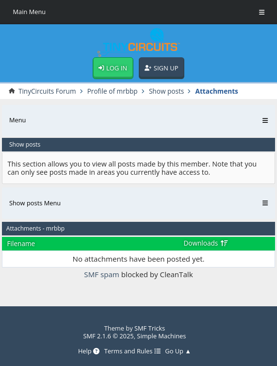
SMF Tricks (149, 328)
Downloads (205, 243)
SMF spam (101, 274)
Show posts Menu (35, 203)
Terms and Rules (132, 351)
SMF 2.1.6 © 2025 (108, 336)
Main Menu (29, 11)
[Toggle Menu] (261, 12)
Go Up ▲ (178, 351)
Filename (21, 243)
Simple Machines (161, 336)
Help (88, 351)
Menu (17, 120)
